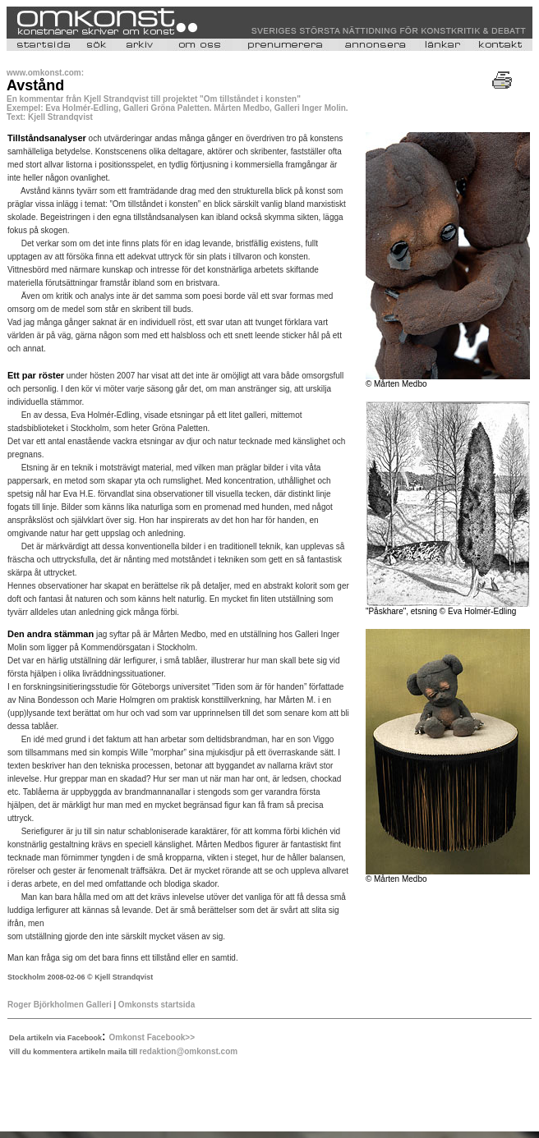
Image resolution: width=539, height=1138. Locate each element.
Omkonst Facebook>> (152, 1037)
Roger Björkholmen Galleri (59, 1004)
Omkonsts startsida (156, 1004)
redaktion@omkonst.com (188, 1051)
